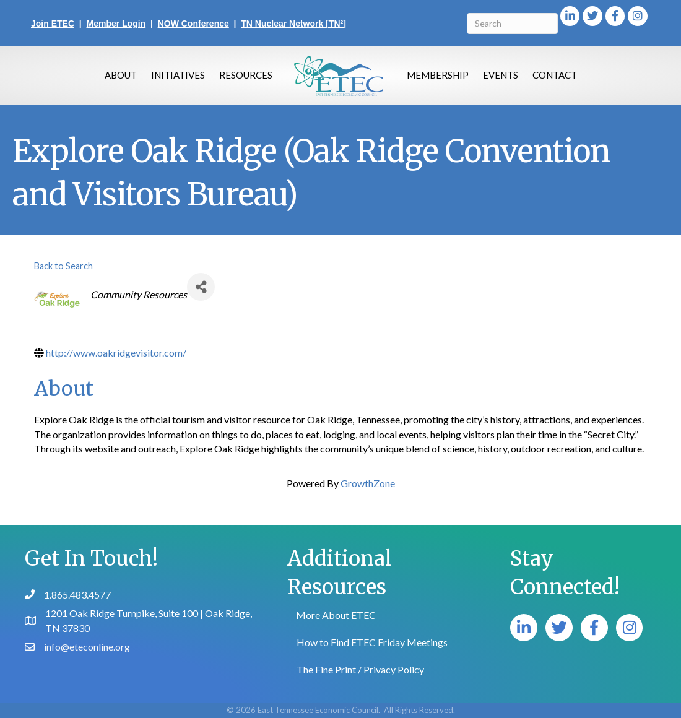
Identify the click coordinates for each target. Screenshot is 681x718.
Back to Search (63, 266)
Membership (438, 74)
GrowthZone (367, 483)
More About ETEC (336, 615)
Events (500, 74)
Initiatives (178, 74)
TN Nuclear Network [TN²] (293, 23)
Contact (554, 74)
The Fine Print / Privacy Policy (360, 669)
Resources (245, 74)
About (121, 74)
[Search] (512, 23)
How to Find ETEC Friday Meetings (372, 642)
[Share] (201, 287)
